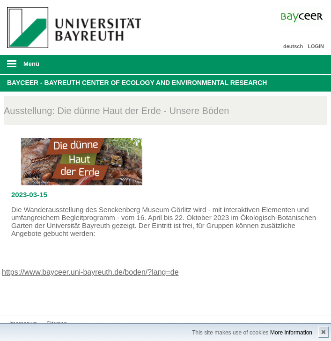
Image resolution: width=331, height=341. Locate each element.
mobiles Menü (73, 67)
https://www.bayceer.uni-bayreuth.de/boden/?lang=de (90, 272)
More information (291, 332)
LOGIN (316, 46)
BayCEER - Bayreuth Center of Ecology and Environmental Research (137, 82)
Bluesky (17, 297)
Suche (292, 64)
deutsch (293, 46)
